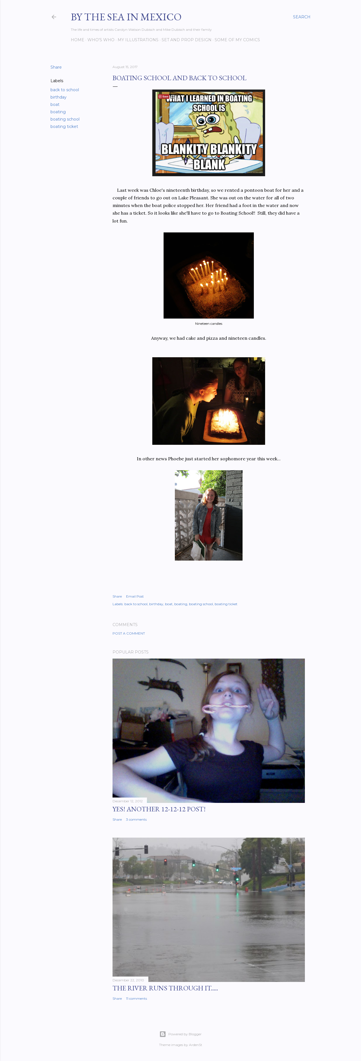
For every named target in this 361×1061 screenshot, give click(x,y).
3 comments (136, 819)
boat (55, 104)
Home (77, 39)
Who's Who (101, 39)
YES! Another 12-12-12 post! (159, 809)
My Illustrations (138, 39)
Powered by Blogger (180, 1034)
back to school (64, 89)
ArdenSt (195, 1045)
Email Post (135, 596)
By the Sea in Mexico (126, 16)
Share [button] (56, 67)
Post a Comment (129, 633)
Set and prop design (187, 39)
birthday (58, 97)
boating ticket (64, 126)
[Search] (302, 17)
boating (58, 111)
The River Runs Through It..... (165, 988)
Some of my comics (237, 39)
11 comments (136, 998)
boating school (65, 119)
